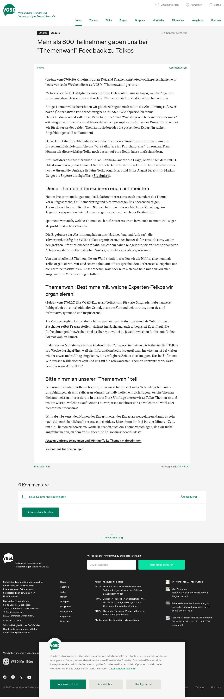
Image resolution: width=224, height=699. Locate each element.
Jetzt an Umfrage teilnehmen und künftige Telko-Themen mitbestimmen (93, 440)
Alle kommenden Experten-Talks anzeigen (121, 621)
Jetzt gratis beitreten (177, 566)
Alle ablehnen (106, 684)
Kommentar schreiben (40, 512)
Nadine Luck (182, 466)
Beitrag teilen (42, 466)
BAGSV (31, 627)
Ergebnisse (101, 175)
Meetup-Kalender (105, 269)
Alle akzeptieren (68, 684)
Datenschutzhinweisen (122, 668)
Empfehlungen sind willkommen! (69, 132)
